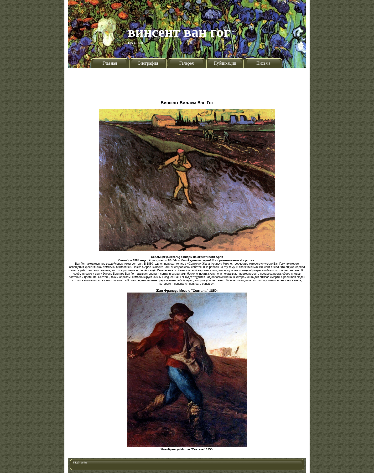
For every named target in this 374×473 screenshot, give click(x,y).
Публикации (225, 63)
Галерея (186, 63)
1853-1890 (135, 43)
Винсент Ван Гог (179, 32)
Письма (263, 63)
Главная (110, 63)
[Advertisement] (187, 82)
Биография (148, 63)
